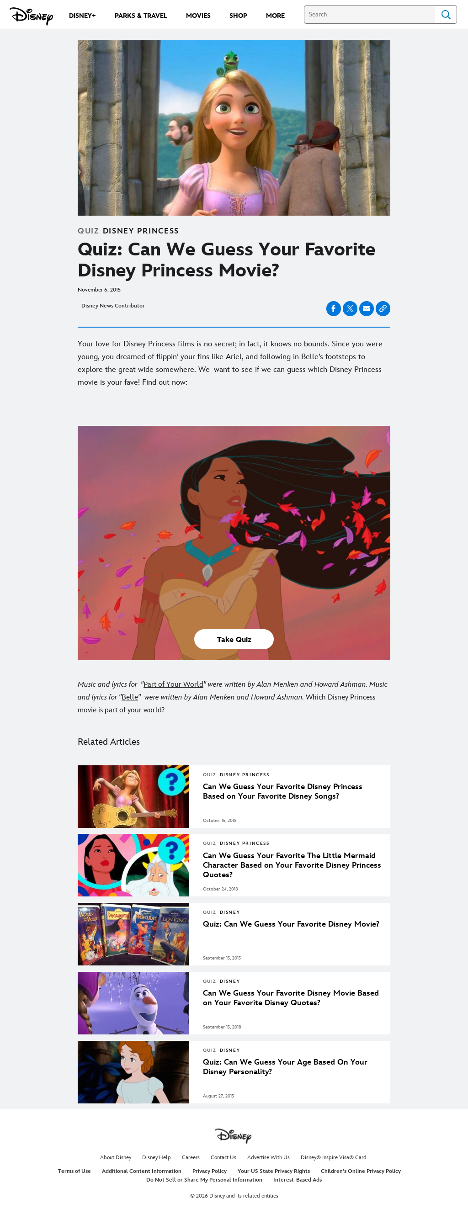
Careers (191, 1157)
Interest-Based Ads (297, 1180)
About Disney (115, 1157)
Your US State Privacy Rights (274, 1171)
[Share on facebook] (333, 308)
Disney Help (156, 1157)
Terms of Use (74, 1171)
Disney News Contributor (113, 305)
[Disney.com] (31, 16)
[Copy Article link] (383, 308)
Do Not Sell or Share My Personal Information (204, 1180)
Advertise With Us (268, 1157)
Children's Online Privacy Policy (361, 1171)
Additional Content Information (141, 1171)
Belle (130, 697)
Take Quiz (234, 640)
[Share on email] (366, 308)
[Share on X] (350, 308)
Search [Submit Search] (446, 14)
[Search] (369, 14)
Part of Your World (173, 684)
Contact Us (223, 1157)
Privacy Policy (209, 1171)
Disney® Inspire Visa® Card (334, 1157)
